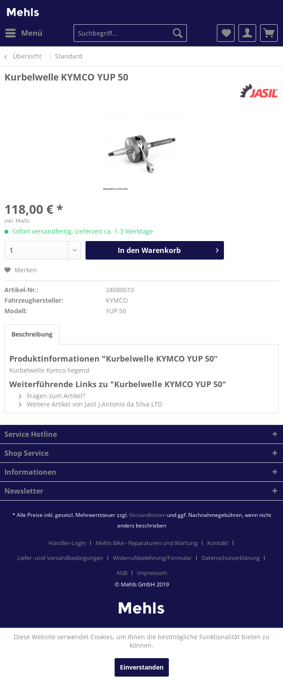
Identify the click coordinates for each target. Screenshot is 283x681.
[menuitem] (23, 33)
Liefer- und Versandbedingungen (60, 558)
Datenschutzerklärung (230, 558)
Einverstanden (142, 667)
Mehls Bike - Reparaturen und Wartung (146, 543)
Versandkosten (147, 515)
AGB (121, 573)
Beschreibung (31, 334)
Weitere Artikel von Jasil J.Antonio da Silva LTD (90, 404)
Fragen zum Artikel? (52, 396)
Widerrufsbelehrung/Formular (152, 558)
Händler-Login (67, 543)
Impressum (152, 573)
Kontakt (217, 543)
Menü (23, 32)
